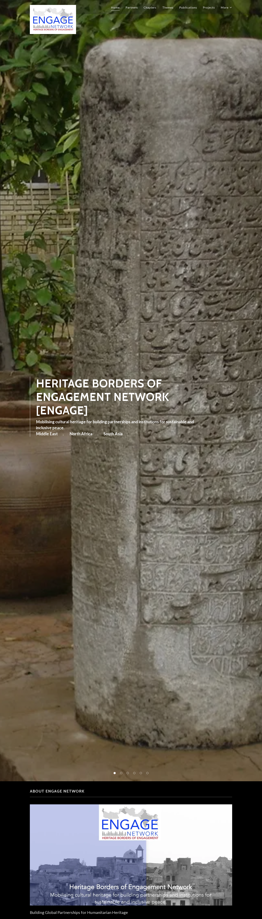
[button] (115, 773)
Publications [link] (188, 7)
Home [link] (115, 7)
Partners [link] (132, 7)
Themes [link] (167, 7)
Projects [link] (209, 7)
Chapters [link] (150, 7)
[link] (53, 6)
